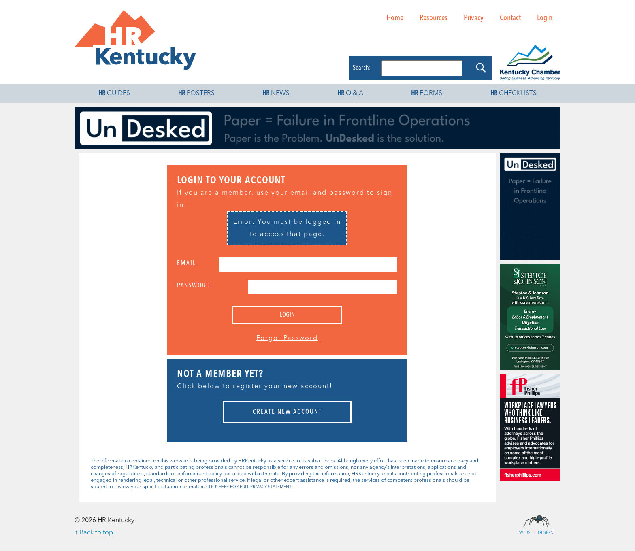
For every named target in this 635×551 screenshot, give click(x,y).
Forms (426, 93)
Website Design (536, 521)
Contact (510, 18)
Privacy (474, 18)
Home (394, 18)
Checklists (513, 93)
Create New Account (287, 412)
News (276, 93)
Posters (196, 93)
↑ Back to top (94, 533)
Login (544, 18)
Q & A (350, 93)
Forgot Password (287, 338)
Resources (433, 18)
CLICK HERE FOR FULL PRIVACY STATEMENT (249, 487)
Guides (114, 93)
